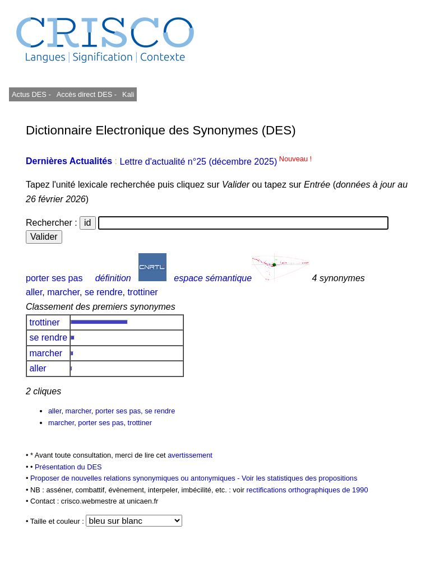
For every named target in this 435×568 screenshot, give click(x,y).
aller (34, 292)
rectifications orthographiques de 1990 (307, 490)
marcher (63, 292)
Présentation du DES (68, 467)
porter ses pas (54, 278)
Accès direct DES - (87, 94)
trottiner (142, 292)
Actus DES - (31, 94)
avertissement (190, 455)
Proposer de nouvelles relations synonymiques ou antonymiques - (136, 478)
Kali (128, 94)
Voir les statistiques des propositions (299, 478)
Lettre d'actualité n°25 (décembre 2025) (215, 161)
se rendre (104, 292)
